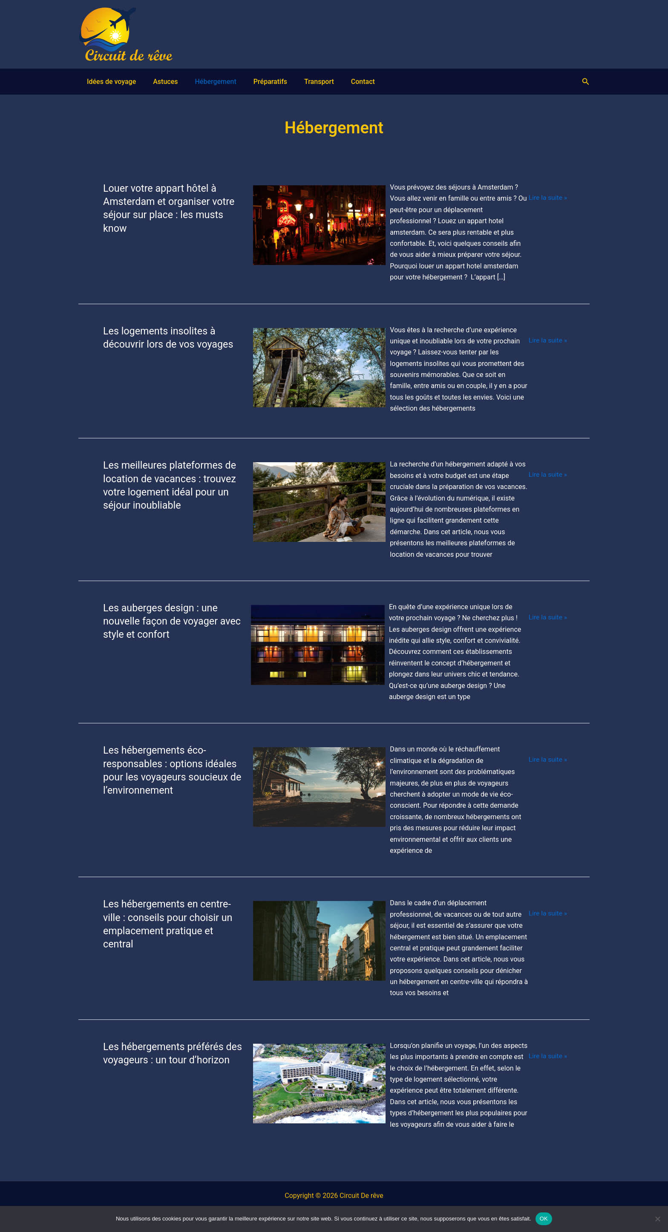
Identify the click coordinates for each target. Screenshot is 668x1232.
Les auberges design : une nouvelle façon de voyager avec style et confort (162, 621)
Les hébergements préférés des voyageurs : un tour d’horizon (165, 1059)
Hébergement (189, 82)
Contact (312, 82)
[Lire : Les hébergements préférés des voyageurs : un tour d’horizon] (319, 1083)
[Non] (657, 1219)
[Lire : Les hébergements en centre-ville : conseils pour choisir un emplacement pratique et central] (319, 945)
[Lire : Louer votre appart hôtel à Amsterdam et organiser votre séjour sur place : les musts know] (319, 229)
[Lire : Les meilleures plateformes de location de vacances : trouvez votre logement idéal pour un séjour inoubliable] (319, 506)
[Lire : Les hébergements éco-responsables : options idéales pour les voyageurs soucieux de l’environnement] (319, 796)
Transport (276, 82)
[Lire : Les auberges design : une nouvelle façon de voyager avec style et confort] (317, 648)
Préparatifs (236, 82)
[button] (586, 81)
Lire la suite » (547, 197)
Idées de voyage (102, 82)
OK (544, 1218)
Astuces (148, 82)
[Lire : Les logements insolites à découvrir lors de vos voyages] (319, 367)
